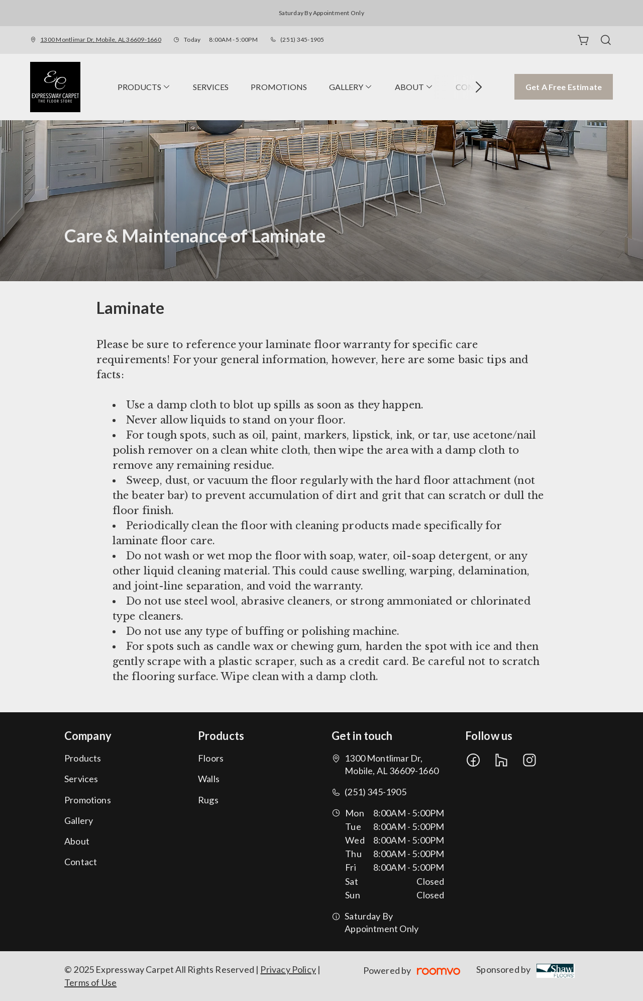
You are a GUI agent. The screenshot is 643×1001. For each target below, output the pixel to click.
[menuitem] (144, 87)
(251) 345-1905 (302, 39)
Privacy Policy (288, 969)
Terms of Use (90, 982)
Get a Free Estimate (563, 87)
